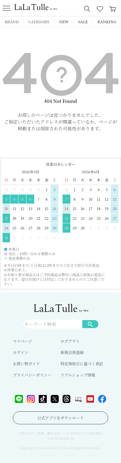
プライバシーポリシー (32, 374)
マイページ (22, 341)
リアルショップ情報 (78, 374)
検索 (90, 324)
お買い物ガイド (26, 363)
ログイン (20, 352)
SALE (83, 21)
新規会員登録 (72, 352)
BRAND (12, 21)
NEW (64, 21)
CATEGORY (39, 21)
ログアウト (70, 341)
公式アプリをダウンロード (60, 417)
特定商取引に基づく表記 (82, 363)
